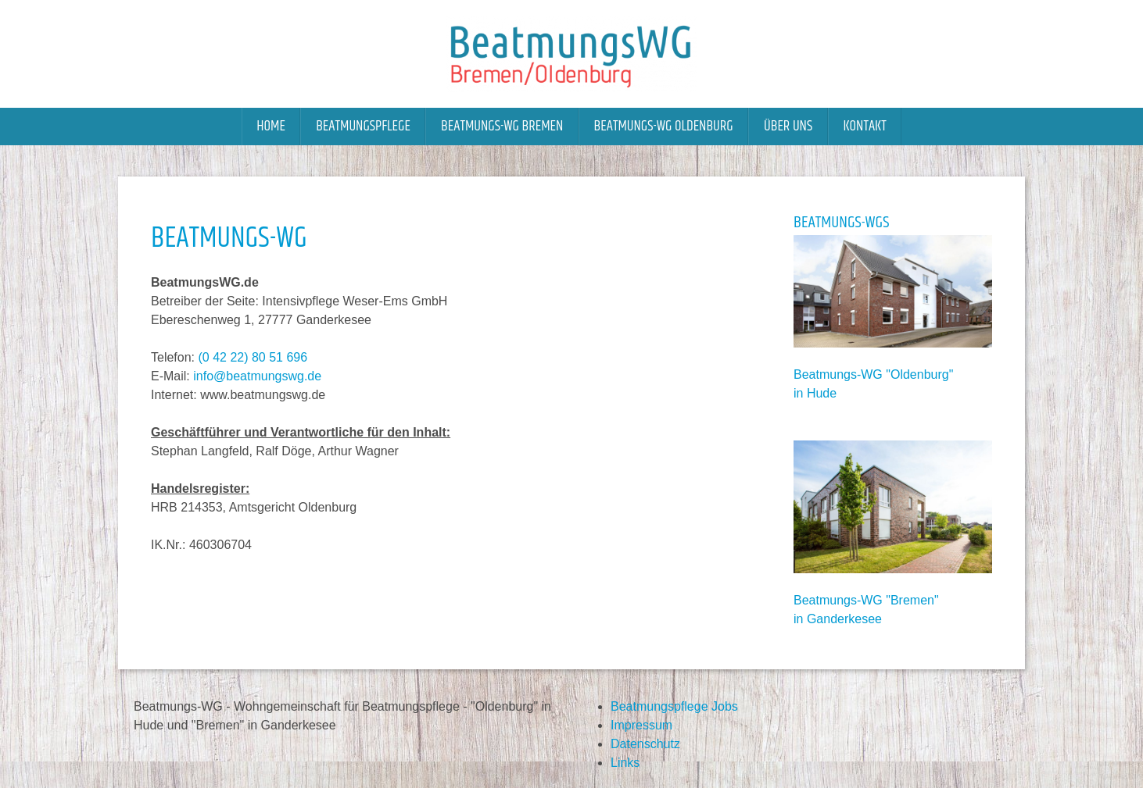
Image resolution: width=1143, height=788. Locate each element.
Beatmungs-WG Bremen (502, 126)
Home (270, 126)
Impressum (641, 725)
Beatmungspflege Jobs (674, 706)
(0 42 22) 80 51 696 (252, 357)
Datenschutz (645, 744)
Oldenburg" (921, 374)
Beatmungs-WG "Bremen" (866, 600)
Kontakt (864, 126)
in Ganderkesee (838, 619)
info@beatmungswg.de (257, 376)
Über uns (788, 126)
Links (625, 762)
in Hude (815, 393)
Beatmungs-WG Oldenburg (663, 126)
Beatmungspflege (363, 126)
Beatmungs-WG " (842, 374)
